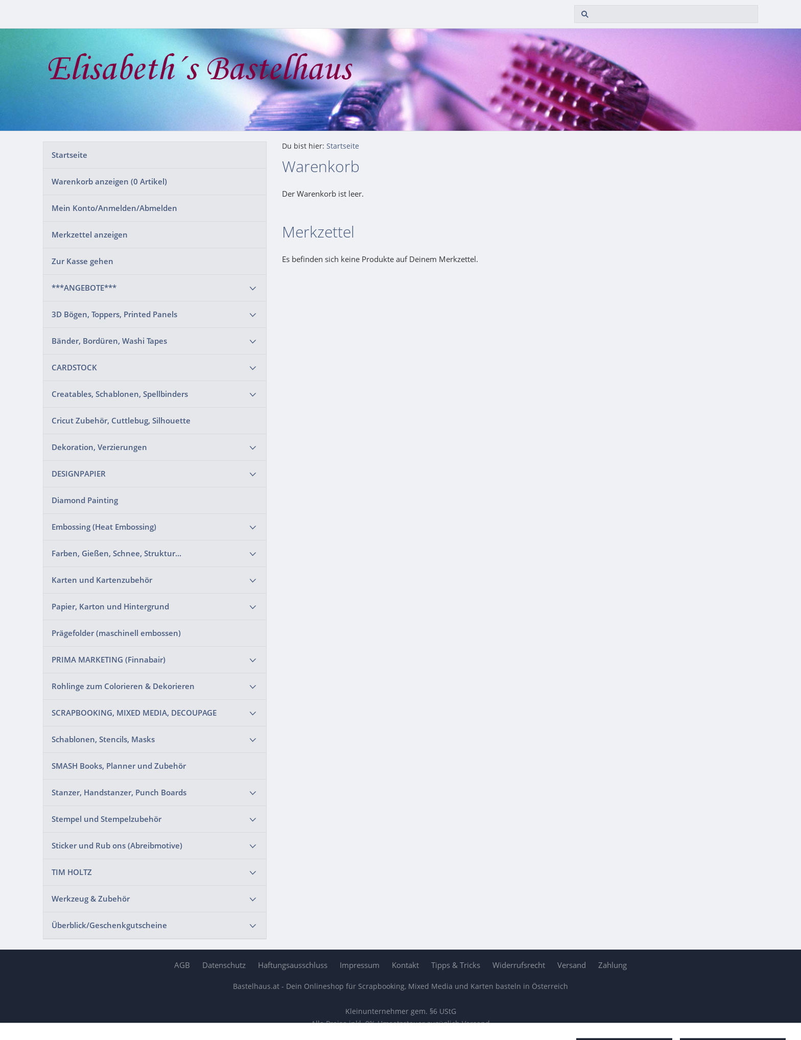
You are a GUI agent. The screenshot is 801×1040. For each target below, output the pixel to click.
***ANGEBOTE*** (84, 287)
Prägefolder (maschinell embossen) (116, 633)
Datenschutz (224, 965)
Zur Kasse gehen (82, 261)
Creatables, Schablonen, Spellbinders (120, 394)
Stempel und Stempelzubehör (106, 819)
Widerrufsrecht (518, 965)
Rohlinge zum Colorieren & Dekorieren (123, 686)
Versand (571, 965)
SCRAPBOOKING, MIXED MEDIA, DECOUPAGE (134, 712)
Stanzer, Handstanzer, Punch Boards (119, 792)
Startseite (69, 155)
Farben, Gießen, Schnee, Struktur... (116, 553)
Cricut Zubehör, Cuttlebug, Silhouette (121, 420)
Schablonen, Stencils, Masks (103, 739)
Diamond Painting (85, 500)
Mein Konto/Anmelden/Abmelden (114, 208)
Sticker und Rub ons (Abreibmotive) (117, 845)
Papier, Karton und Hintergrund (110, 606)
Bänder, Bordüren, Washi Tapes (109, 341)
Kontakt (405, 965)
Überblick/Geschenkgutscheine (109, 925)
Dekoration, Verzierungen (99, 447)
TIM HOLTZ (72, 872)
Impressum (360, 965)
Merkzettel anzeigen (90, 234)
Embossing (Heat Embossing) (104, 527)
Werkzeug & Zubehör (91, 898)
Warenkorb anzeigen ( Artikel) (109, 181)
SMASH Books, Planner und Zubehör (119, 766)
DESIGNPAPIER (79, 473)
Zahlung (612, 965)
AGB (182, 965)
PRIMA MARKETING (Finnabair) (109, 659)
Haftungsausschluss (292, 965)
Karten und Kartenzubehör (102, 580)
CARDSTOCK (74, 367)
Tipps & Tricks (455, 965)
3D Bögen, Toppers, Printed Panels (114, 314)
